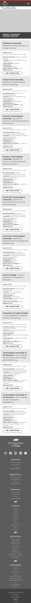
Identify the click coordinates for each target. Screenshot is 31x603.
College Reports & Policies (15, 578)
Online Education (15, 551)
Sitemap (15, 601)
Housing (16, 523)
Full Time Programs (15, 547)
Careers (15, 574)
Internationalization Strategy (15, 580)
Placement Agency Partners (15, 555)
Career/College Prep (15, 541)
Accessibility (15, 568)
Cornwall (15, 512)
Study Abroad (15, 557)
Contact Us (15, 519)
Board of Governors (15, 572)
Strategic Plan (15, 586)
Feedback (15, 599)
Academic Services (15, 539)
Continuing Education (15, 543)
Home (2, 7)
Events (15, 521)
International (15, 549)
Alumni (15, 570)
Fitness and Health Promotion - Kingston (16, 54)
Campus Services (15, 516)
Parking (15, 527)
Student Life (15, 529)
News (15, 582)
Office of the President (15, 584)
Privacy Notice (15, 594)
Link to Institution (12, 73)
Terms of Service (15, 597)
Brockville (15, 510)
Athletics (15, 514)
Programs (7, 7)
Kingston (13, 7)
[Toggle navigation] (28, 4)
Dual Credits (15, 545)
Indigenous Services (15, 525)
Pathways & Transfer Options (15, 553)
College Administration (15, 576)
